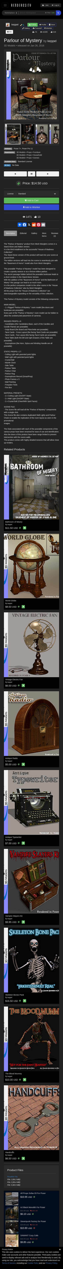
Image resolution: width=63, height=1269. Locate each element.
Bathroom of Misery (13, 522)
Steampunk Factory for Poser (33, 1221)
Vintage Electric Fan (14, 679)
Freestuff (37, 28)
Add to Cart (31, 200)
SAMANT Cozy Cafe (29, 1235)
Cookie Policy (33, 1263)
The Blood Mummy (13, 1073)
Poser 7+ (17, 149)
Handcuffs (9, 1152)
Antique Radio (11, 758)
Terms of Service (9, 1263)
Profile (42, 25)
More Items (44, 234)
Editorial (23, 233)
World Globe (10, 600)
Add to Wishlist (31, 207)
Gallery (26, 28)
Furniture (36, 152)
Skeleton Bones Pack (14, 995)
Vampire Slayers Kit (13, 916)
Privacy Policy (51, 1263)
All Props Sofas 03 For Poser (33, 1193)
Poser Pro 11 (27, 149)
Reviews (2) (54, 234)
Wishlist (48, 28)
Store (52, 25)
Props (29, 152)
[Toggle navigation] (5, 5)
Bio (9, 32)
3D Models (20, 152)
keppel (51, 41)
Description (10, 233)
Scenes (36, 158)
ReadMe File (12, 1177)
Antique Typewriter (13, 837)
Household (37, 155)
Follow (32, 25)
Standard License (25, 161)
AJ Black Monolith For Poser (32, 1207)
